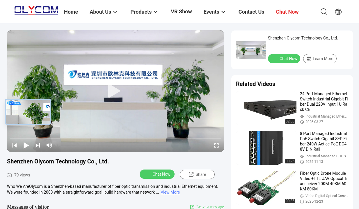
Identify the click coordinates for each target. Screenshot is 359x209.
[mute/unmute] (49, 145)
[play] (115, 91)
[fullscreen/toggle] (216, 145)
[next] (38, 145)
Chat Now (157, 174)
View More (170, 192)
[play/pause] (26, 145)
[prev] (14, 145)
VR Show (181, 11)
